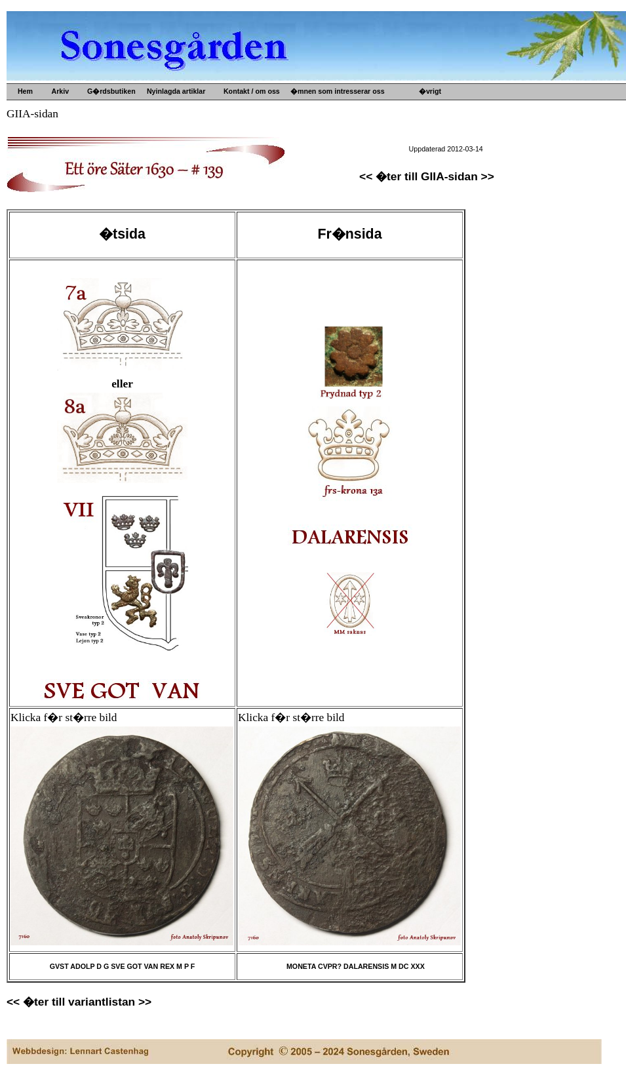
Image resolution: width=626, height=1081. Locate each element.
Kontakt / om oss (250, 91)
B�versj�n (451, 123)
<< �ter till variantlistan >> (79, 1001)
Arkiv (58, 91)
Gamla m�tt (322, 123)
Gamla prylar (323, 133)
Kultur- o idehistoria (335, 164)
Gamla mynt (322, 143)
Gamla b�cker (326, 154)
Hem (24, 91)
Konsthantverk (326, 175)
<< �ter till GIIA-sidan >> (426, 176)
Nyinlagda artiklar (174, 91)
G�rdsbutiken (109, 91)
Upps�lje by (323, 112)
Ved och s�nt (325, 185)
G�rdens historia (460, 112)
